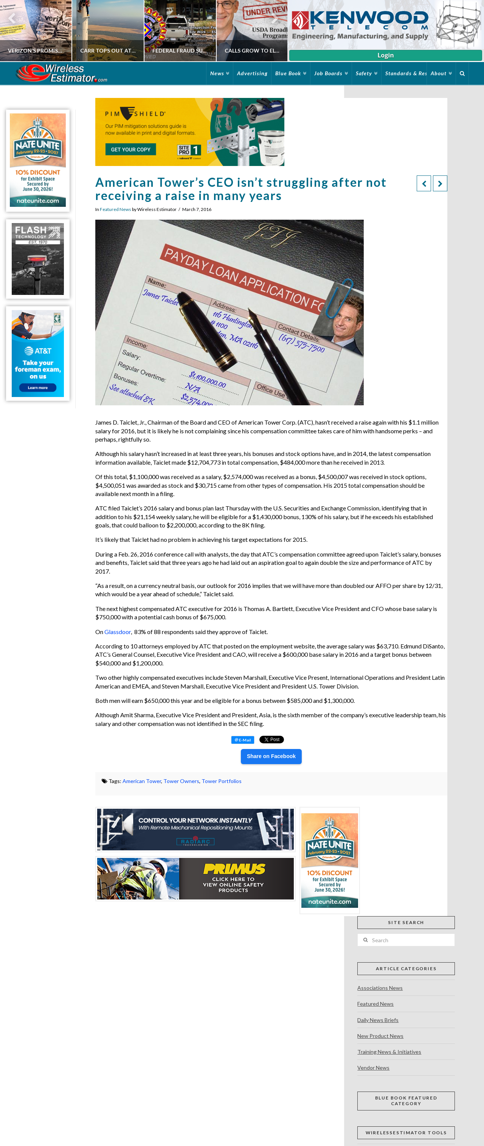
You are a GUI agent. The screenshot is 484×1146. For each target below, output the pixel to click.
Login (385, 55)
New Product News (380, 1036)
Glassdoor (117, 631)
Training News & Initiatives (389, 1051)
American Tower (142, 781)
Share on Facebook (271, 756)
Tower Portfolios (222, 781)
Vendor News (373, 1067)
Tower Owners (181, 781)
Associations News (380, 988)
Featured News (115, 209)
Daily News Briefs (378, 1020)
